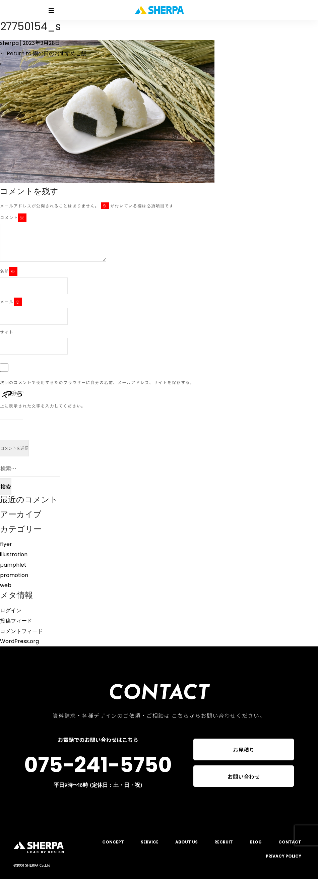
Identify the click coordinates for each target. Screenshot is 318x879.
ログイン (10, 610)
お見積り (243, 750)
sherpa (9, 43)
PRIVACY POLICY (283, 856)
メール (11, 302)
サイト (7, 332)
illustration (13, 554)
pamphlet (13, 565)
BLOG (256, 842)
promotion (14, 575)
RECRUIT (223, 842)
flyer (6, 544)
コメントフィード (21, 631)
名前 (8, 271)
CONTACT (289, 842)
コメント (13, 217)
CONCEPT (113, 842)
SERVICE (149, 842)
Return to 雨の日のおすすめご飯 (43, 53)
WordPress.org (19, 641)
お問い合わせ (244, 777)
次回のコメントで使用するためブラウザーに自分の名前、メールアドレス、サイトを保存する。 (97, 382)
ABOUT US (186, 842)
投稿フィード (16, 621)
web (5, 585)
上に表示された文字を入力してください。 (43, 406)
